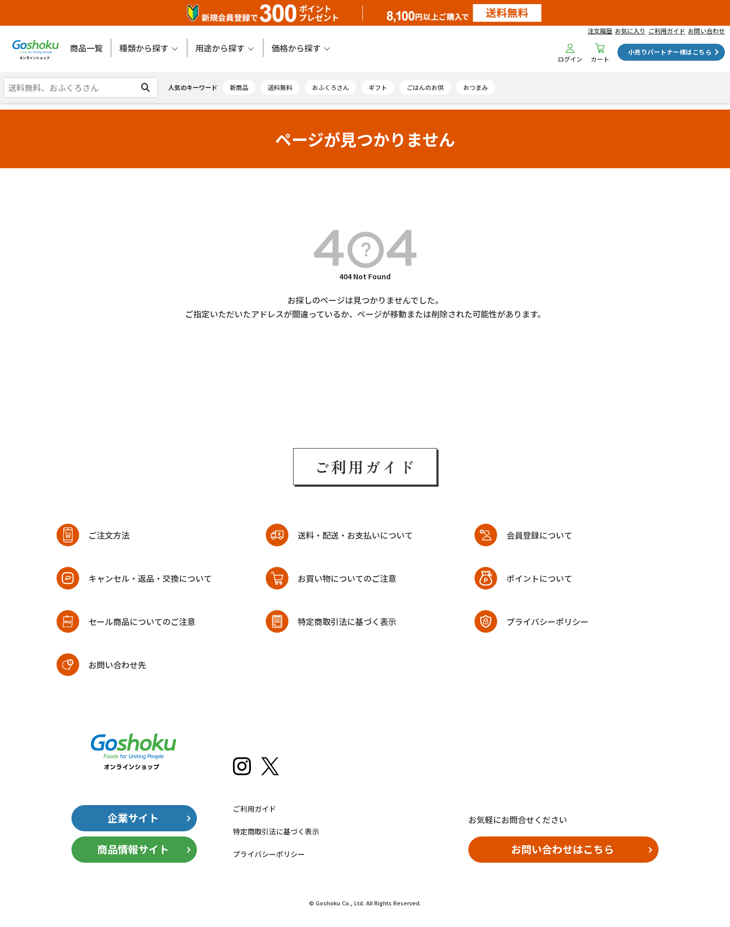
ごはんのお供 (425, 87)
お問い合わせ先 (117, 664)
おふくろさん (330, 87)
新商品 (239, 87)
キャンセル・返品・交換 (150, 578)
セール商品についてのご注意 (141, 621)
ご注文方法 (109, 535)
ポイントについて (539, 578)
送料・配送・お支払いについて (355, 535)
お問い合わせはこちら (562, 849)
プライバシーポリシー (547, 621)
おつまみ (475, 87)
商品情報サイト (133, 849)
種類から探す (144, 48)
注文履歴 (600, 30)
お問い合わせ (706, 30)
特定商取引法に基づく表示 (347, 621)
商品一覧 (86, 48)
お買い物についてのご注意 (347, 578)
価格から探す (296, 48)
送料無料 (280, 87)
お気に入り (630, 30)
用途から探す (220, 48)
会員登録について (539, 535)
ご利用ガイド (666, 30)
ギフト (378, 87)
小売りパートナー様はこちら (669, 51)
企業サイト (133, 817)
